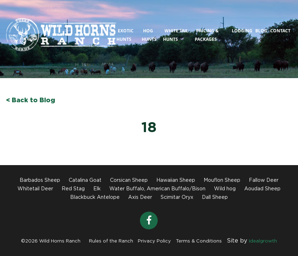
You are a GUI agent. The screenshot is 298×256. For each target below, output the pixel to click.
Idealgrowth (263, 241)
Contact (280, 31)
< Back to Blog (30, 100)
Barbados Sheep (40, 180)
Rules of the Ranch (111, 241)
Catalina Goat (85, 180)
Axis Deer (140, 197)
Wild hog (225, 189)
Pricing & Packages (207, 35)
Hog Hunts (149, 35)
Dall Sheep (215, 197)
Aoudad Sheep (262, 189)
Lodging (242, 31)
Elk (97, 189)
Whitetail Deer (35, 189)
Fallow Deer (263, 180)
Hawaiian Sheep (175, 180)
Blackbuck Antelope (95, 197)
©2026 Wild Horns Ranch (50, 241)
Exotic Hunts (125, 35)
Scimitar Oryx (177, 197)
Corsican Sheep (129, 180)
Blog (261, 31)
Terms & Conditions (199, 241)
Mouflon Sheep (222, 180)
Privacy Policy (154, 241)
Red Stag (73, 189)
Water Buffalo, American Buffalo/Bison (157, 189)
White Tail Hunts (175, 35)
